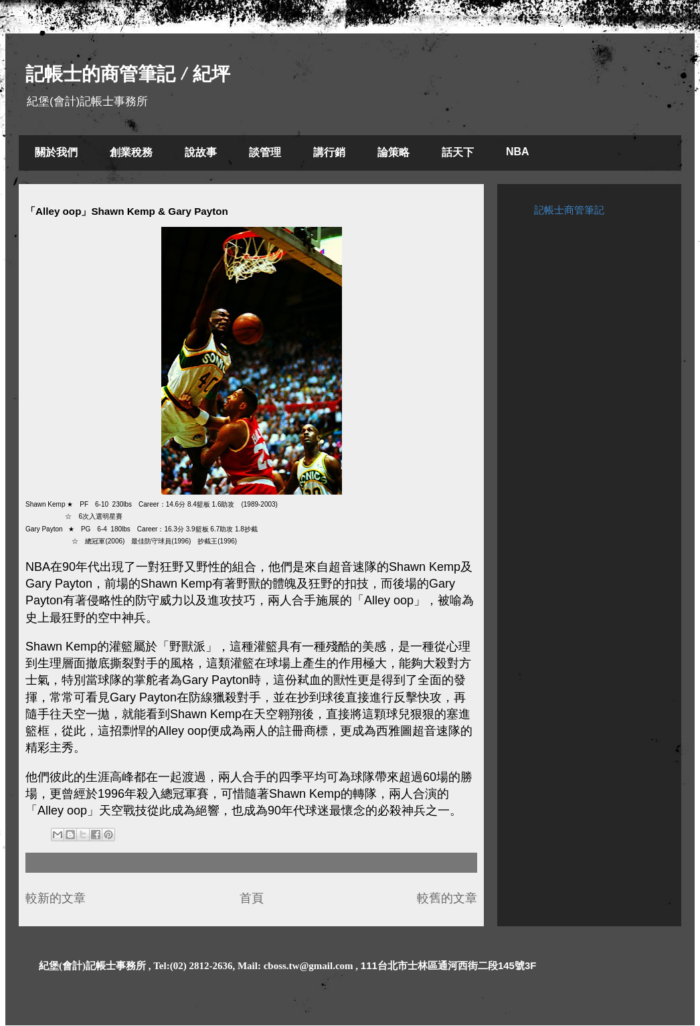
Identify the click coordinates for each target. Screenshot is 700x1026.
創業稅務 (131, 152)
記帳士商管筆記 (569, 210)
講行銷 (329, 152)
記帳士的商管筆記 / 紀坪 (127, 74)
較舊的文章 (447, 898)
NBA (517, 151)
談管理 (265, 152)
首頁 (252, 898)
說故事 (201, 152)
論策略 (393, 152)
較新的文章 (55, 898)
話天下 (458, 152)
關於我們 (56, 152)
